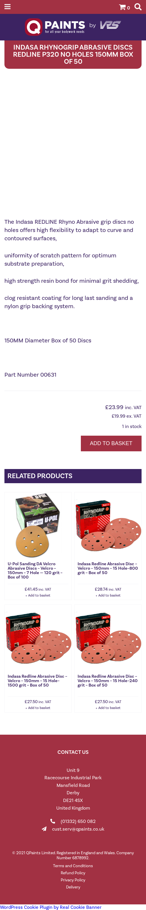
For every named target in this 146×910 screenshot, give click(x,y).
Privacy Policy (73, 880)
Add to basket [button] (39, 595)
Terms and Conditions (73, 865)
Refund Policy (73, 872)
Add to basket (111, 443)
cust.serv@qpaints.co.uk (78, 829)
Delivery (73, 887)
